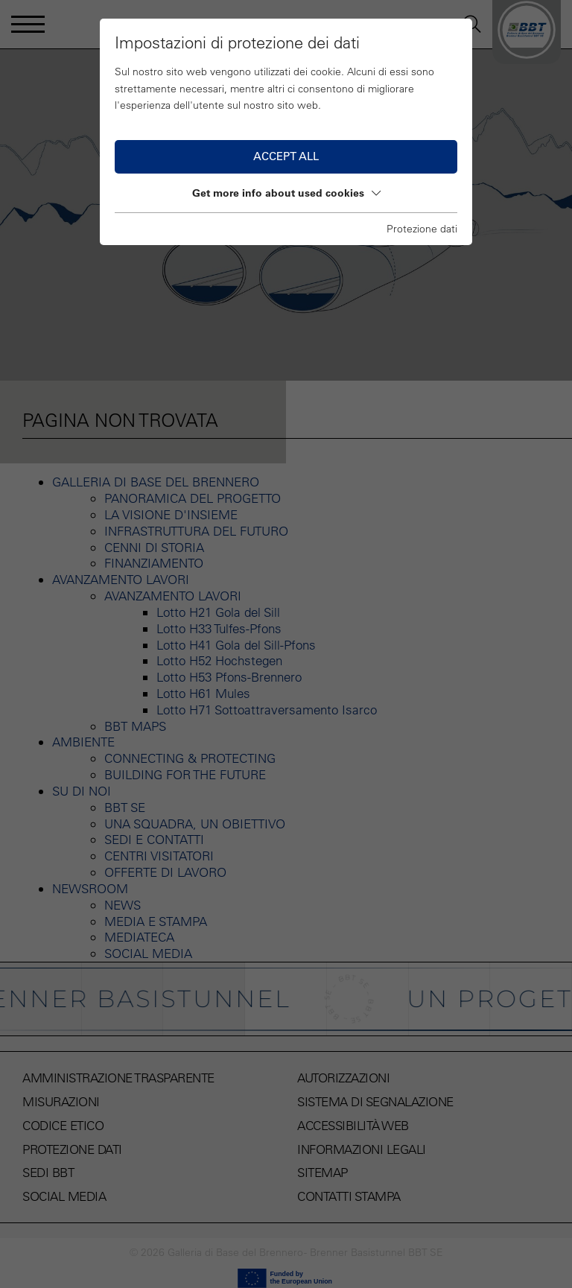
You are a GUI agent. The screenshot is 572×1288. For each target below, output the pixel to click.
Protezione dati (422, 228)
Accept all (286, 156)
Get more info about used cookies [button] (286, 193)
